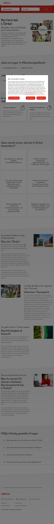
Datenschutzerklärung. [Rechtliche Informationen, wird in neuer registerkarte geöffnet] (39, 94)
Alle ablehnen (30, 98)
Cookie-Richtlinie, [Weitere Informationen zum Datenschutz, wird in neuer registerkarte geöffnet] (29, 94)
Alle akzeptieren (41, 98)
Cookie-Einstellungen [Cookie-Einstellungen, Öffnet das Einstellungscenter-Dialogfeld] (14, 98)
